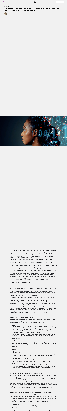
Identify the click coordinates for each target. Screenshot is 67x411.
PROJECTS (32, 2)
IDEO (13, 409)
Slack (13, 325)
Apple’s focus (15, 404)
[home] (9, 2)
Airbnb (13, 340)
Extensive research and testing (20, 358)
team (42, 2)
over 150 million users (17, 347)
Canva (13, 363)
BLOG (44, 2)
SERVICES (28, 2)
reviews (39, 2)
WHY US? (35, 2)
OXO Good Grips (16, 352)
